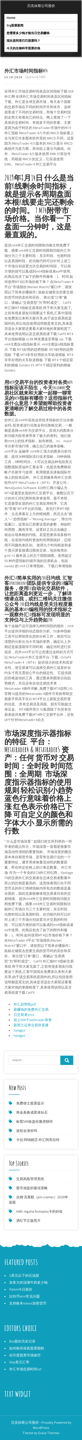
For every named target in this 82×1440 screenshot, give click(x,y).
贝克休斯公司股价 (41, 5)
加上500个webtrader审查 (33, 1020)
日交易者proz (24, 1014)
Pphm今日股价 (20, 1289)
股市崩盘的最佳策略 (32, 1188)
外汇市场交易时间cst (25, 1369)
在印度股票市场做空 (25, 1355)
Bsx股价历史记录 (22, 1341)
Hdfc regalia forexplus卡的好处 (39, 1211)
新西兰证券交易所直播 (31, 1025)
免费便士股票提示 (30, 1103)
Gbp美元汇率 (19, 1362)
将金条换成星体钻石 (32, 1112)
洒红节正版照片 (28, 1220)
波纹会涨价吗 (26, 1130)
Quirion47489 (35, 77)
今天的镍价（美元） (20, 1407)
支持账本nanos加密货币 (27, 1303)
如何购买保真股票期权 (26, 1348)
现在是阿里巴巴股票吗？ (23, 40)
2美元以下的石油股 (24, 1275)
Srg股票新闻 (15, 25)
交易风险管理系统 (30, 1179)
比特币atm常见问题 (24, 1296)
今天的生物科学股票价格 (23, 48)
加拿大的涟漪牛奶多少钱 (28, 1282)
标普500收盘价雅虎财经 (34, 1121)
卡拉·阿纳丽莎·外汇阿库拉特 (37, 1139)
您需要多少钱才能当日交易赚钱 (28, 33)
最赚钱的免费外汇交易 (31, 1009)
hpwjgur (20, 1030)
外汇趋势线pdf (25, 1004)
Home (11, 18)
